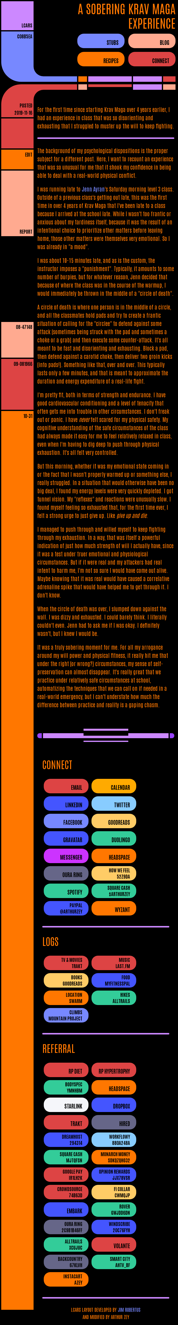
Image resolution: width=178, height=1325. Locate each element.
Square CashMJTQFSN (71, 1157)
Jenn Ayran (93, 188)
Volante (122, 1245)
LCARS (27, 25)
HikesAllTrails (121, 997)
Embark (74, 1210)
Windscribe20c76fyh (119, 1227)
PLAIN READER (20, 242)
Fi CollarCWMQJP (122, 1192)
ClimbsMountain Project (65, 1015)
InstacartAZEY (72, 1279)
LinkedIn (73, 804)
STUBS (112, 42)
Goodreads (119, 822)
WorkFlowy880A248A (119, 1139)
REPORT (26, 231)
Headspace (119, 857)
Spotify (74, 892)
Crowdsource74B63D (69, 1192)
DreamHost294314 (72, 1139)
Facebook (72, 822)
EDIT (28, 154)
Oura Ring (72, 874)
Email (76, 787)
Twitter (122, 804)
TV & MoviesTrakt (71, 962)
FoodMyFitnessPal (117, 980)
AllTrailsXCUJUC (73, 1244)
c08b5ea (24, 36)
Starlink (73, 1106)
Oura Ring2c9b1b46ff (72, 1227)
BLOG (164, 42)
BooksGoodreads (72, 980)
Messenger (71, 857)
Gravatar (72, 839)
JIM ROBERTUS (129, 1309)
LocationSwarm (74, 997)
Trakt (76, 1123)
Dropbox (121, 1106)
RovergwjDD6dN (120, 1209)
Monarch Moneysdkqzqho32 (115, 1157)
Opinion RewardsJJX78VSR (114, 1174)
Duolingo (121, 839)
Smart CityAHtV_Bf (120, 1261)
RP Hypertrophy (114, 1071)
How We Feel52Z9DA (119, 873)
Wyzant (122, 909)
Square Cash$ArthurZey (118, 890)
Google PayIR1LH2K (72, 1174)
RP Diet (75, 1071)
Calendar (120, 787)
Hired (124, 1123)
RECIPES (110, 60)
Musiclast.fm (123, 962)
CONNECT (160, 60)
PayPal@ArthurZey (71, 908)
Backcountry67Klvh (70, 1261)
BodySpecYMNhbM (73, 1087)
